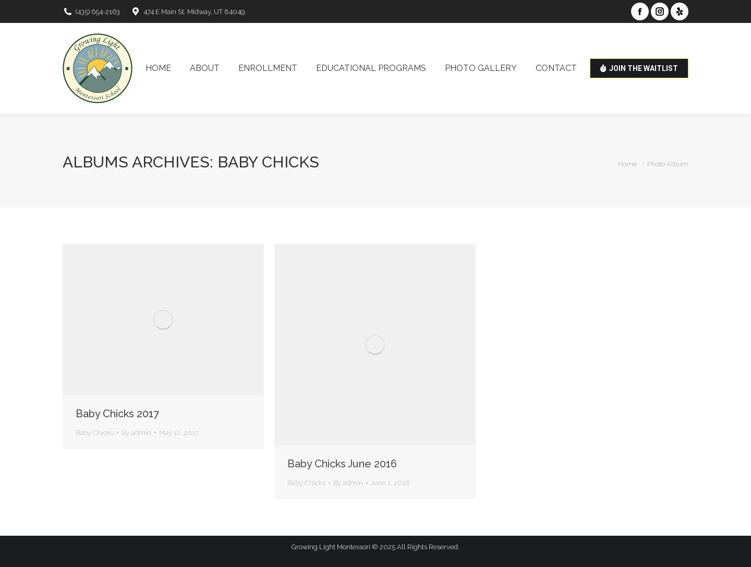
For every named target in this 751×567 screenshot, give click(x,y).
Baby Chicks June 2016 (342, 463)
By (136, 433)
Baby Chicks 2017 (117, 413)
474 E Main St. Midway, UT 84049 (187, 12)
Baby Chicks (95, 433)
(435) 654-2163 (91, 12)
